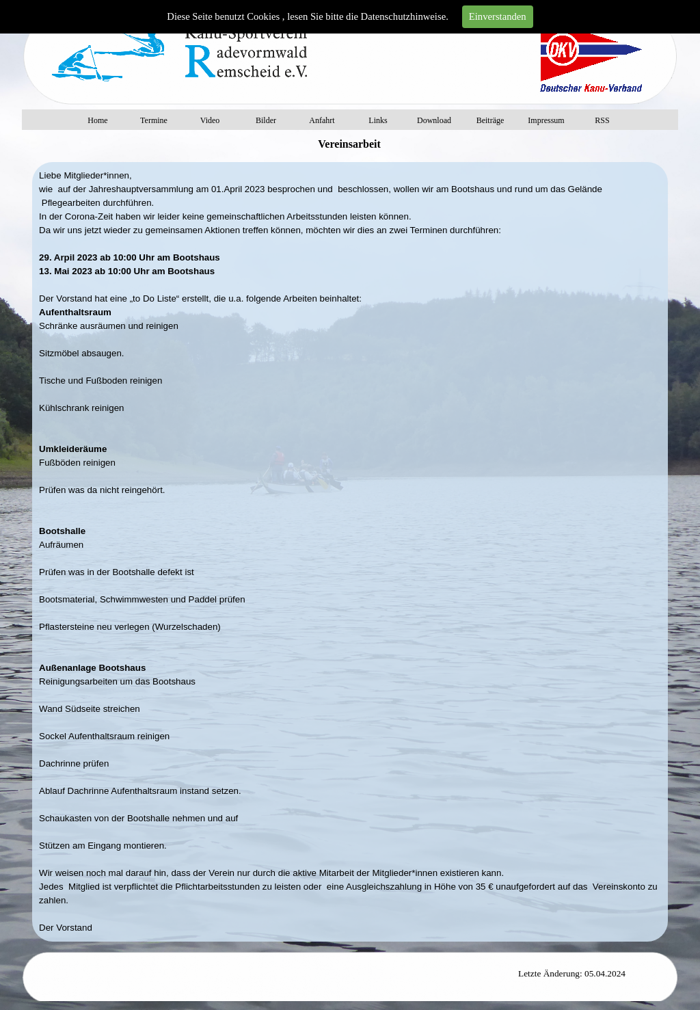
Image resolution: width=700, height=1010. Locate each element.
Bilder (266, 120)
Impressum (546, 120)
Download (434, 120)
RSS (602, 120)
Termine (153, 120)
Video (210, 120)
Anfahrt (321, 120)
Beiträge (490, 120)
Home (97, 120)
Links (377, 120)
